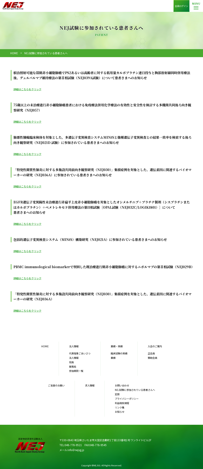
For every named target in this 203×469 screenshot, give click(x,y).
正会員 (151, 353)
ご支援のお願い (56, 385)
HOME (14, 53)
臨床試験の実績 (119, 353)
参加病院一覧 (76, 371)
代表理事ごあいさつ (79, 353)
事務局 (72, 366)
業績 (113, 358)
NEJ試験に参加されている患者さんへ (135, 390)
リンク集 (119, 407)
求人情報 (89, 385)
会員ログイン (181, 6)
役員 (71, 362)
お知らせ (119, 411)
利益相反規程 (122, 403)
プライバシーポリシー (127, 398)
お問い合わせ (122, 385)
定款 (117, 394)
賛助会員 (152, 358)
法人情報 (74, 358)
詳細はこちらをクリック (27, 89)
